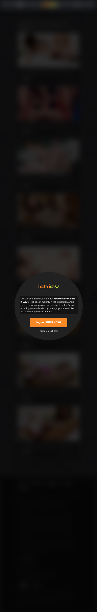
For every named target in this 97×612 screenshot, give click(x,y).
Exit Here (54, 331)
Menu (21, 4)
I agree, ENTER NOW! (48, 322)
